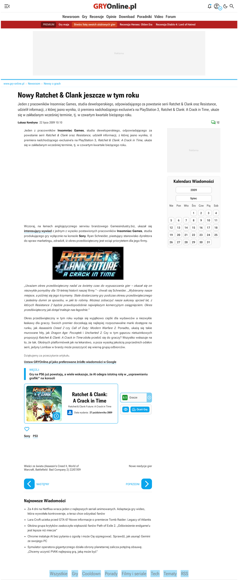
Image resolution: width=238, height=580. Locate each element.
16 (201, 227)
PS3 (35, 436)
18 (216, 227)
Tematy (174, 573)
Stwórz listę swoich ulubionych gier (93, 24)
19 (171, 235)
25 (216, 235)
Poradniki (144, 16)
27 (178, 242)
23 (201, 235)
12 (171, 227)
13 (178, 227)
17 (208, 227)
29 (193, 242)
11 (216, 220)
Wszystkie (54, 573)
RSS (190, 573)
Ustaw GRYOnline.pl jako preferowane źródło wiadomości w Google (70, 362)
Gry (84, 16)
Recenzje (97, 16)
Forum (171, 16)
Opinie (111, 16)
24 (208, 235)
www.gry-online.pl (14, 83)
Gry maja (61, 24)
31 (208, 242)
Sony (27, 436)
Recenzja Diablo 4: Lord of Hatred (178, 24)
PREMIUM (45, 24)
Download (127, 16)
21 (186, 235)
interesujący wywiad (38, 231)
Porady (110, 573)
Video (158, 16)
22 (193, 235)
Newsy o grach (52, 83)
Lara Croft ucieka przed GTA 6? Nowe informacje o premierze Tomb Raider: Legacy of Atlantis (89, 519)
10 (208, 220)
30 (201, 242)
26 (171, 242)
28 (186, 242)
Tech (159, 573)
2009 (194, 190)
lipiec (193, 198)
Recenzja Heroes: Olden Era (137, 24)
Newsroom (70, 16)
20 (178, 235)
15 (193, 227)
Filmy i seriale (135, 573)
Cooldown (89, 573)
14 (186, 227)
